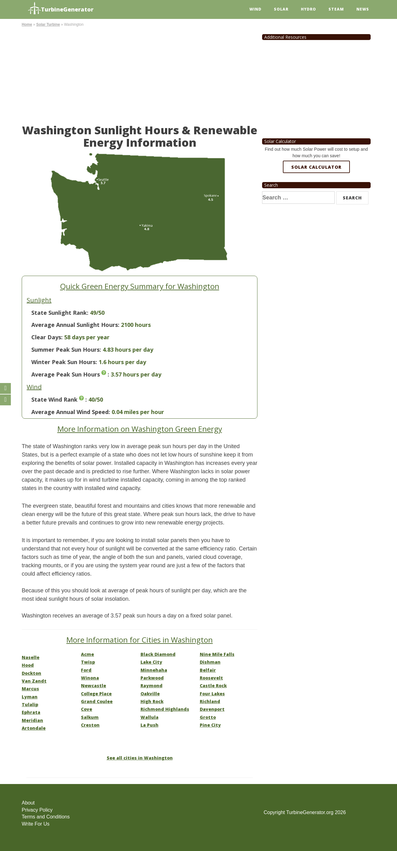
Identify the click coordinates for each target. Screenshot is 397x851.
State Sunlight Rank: (59, 312)
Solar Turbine (48, 24)
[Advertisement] (139, 74)
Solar (281, 9)
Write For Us (35, 823)
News (362, 9)
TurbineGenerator (60, 9)
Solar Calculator (316, 167)
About (28, 802)
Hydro (308, 9)
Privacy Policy (37, 810)
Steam (336, 9)
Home (27, 24)
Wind (255, 9)
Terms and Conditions (46, 816)
